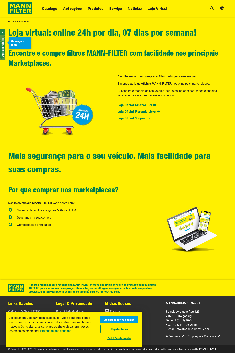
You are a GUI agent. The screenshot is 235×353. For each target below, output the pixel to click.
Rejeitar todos (119, 329)
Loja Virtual (157, 7)
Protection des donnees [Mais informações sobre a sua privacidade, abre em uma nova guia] (55, 331)
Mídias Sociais (118, 303)
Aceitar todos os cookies (119, 319)
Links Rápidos (20, 303)
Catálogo (49, 7)
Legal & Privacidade (74, 303)
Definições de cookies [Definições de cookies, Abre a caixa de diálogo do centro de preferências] (119, 338)
